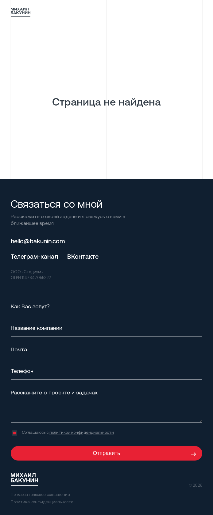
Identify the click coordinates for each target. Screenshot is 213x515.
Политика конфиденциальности (42, 501)
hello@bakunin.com (38, 241)
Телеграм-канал (34, 256)
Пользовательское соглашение (40, 494)
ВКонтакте (83, 256)
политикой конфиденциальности (81, 432)
